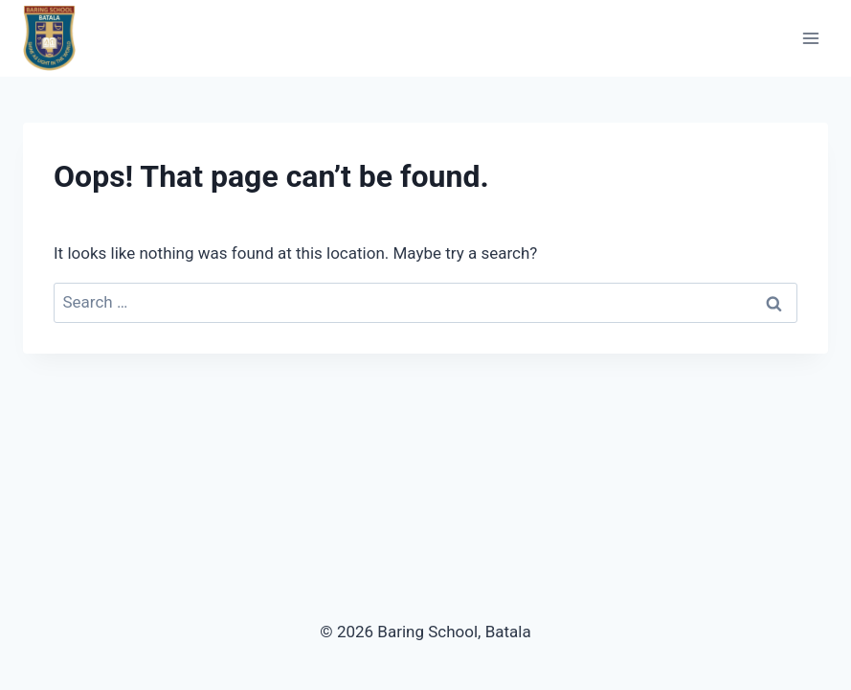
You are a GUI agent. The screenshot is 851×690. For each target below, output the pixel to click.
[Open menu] (810, 38)
